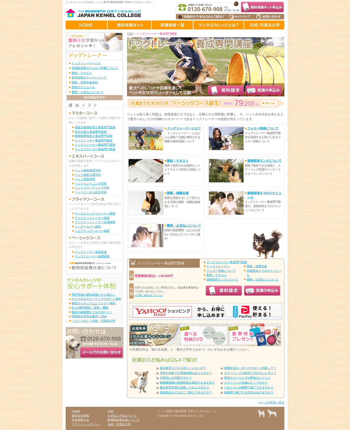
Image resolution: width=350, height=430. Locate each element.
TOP (130, 33)
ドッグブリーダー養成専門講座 (95, 149)
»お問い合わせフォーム (149, 295)
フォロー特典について (220, 270)
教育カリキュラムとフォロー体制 (93, 303)
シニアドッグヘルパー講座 (92, 231)
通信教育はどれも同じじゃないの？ (183, 368)
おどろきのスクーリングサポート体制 (96, 299)
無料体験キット (130, 25)
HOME (87, 25)
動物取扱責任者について (124, 420)
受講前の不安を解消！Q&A (89, 316)
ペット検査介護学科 (88, 175)
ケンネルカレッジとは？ (219, 25)
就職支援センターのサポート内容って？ (250, 368)
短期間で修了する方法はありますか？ (248, 392)
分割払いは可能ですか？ (176, 377)
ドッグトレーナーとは (86, 63)
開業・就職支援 (257, 266)
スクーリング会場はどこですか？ (246, 382)
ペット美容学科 (85, 179)
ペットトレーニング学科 (91, 183)
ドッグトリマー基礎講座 (91, 252)
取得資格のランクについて (89, 77)
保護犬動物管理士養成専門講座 (95, 127)
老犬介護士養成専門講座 (91, 131)
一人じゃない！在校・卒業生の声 (93, 320)
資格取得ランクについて (222, 279)
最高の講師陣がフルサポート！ (92, 312)
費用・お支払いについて (263, 279)
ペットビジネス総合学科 (91, 192)
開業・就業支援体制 (85, 82)
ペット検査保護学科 (88, 170)
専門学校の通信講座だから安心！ (93, 294)
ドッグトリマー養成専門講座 (93, 140)
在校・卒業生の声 (119, 424)
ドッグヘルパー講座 (88, 226)
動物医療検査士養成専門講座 (93, 136)
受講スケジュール (83, 87)
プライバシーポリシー (86, 424)
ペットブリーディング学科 (92, 187)
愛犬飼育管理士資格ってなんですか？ (184, 387)
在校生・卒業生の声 (264, 25)
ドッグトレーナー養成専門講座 (226, 262)
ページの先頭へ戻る (271, 402)
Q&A (111, 411)
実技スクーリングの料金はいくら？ (247, 377)
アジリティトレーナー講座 (92, 218)
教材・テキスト (216, 275)
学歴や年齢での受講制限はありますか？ (186, 373)
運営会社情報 (80, 415)
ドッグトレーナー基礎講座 (92, 256)
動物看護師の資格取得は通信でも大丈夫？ (187, 382)
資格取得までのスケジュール (264, 273)
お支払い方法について (122, 415)
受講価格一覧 (173, 25)
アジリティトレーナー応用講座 (95, 222)
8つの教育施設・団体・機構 (90, 307)
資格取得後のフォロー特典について (95, 68)
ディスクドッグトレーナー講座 (95, 213)
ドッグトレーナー (218, 266)
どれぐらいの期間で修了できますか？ (248, 387)
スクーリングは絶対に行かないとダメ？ (250, 373)
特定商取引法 (80, 420)
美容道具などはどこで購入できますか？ (186, 392)
